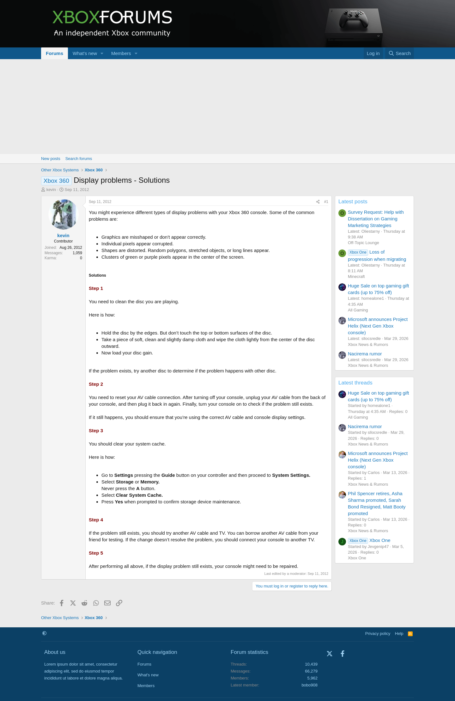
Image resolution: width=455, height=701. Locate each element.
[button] (102, 53)
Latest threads (355, 383)
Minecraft (356, 276)
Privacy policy (377, 633)
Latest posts (352, 202)
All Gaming (358, 310)
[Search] (399, 53)
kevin (51, 189)
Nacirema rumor (365, 353)
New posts (50, 158)
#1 (326, 202)
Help (399, 633)
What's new (85, 53)
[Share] (318, 202)
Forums (54, 53)
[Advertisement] (227, 106)
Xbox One (369, 540)
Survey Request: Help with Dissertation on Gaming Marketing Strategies (376, 218)
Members (121, 53)
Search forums (78, 158)
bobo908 (309, 685)
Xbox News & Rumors (368, 344)
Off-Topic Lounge (363, 242)
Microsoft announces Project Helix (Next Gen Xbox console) (378, 326)
